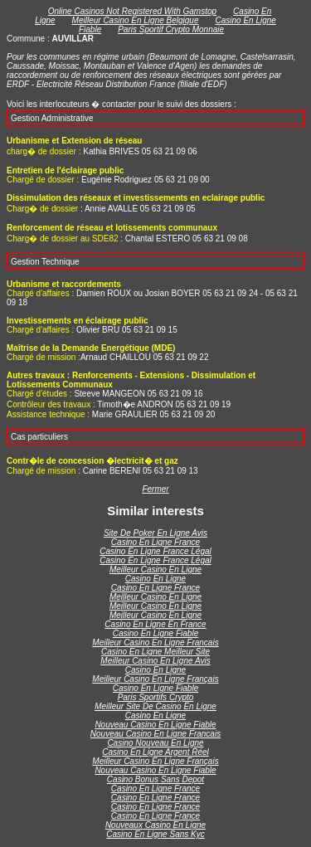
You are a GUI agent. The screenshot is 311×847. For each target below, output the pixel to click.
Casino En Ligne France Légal (155, 551)
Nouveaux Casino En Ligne (155, 825)
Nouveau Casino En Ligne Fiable (155, 724)
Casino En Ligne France (155, 542)
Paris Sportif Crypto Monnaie (171, 29)
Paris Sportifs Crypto (156, 697)
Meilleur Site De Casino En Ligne (155, 706)
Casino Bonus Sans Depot (155, 779)
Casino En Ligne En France (155, 624)
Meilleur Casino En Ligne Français (155, 679)
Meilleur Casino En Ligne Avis (155, 660)
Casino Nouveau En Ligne (155, 742)
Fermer (155, 489)
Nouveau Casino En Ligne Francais (155, 733)
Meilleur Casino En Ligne (155, 569)
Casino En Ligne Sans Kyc (155, 834)
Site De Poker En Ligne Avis (155, 533)
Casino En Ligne (155, 578)
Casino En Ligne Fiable (155, 633)
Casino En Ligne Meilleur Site (155, 651)
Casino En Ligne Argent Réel (155, 752)
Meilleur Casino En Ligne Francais (155, 642)
